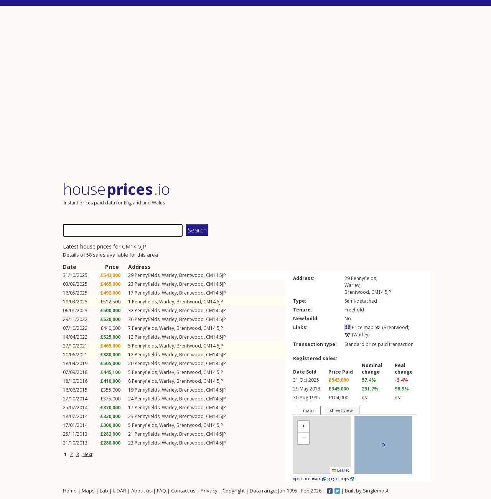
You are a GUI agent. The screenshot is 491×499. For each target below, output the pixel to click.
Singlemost (376, 490)
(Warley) (356, 334)
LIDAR (119, 490)
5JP (142, 246)
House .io (116, 188)
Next (87, 454)
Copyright (233, 490)
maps (308, 410)
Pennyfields (147, 275)
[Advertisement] (247, 94)
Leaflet (340, 470)
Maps (88, 490)
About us (141, 490)
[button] (303, 427)
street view (341, 410)
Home (70, 490)
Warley (169, 275)
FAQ (161, 490)
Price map (359, 327)
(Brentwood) (392, 327)
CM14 (129, 246)
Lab (104, 490)
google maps (341, 478)
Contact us (183, 490)
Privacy (209, 490)
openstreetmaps (309, 478)
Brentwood (191, 275)
